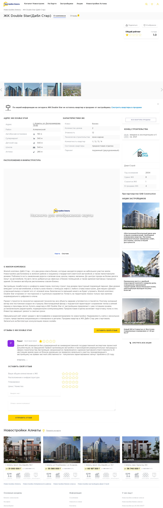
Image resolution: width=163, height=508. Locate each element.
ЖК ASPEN (10, 460)
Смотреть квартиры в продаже (126, 107)
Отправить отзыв (23, 418)
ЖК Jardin (129, 460)
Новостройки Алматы (12, 9)
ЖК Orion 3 (89, 460)
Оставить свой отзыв (107, 330)
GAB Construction (147, 194)
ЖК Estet (49, 460)
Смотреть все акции (140, 343)
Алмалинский (39, 129)
